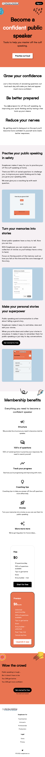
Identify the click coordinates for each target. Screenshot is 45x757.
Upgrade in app (22, 642)
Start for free (22, 584)
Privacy (22, 742)
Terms (22, 738)
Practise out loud (22, 56)
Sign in (39, 3)
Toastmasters (22, 719)
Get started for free (11, 343)
